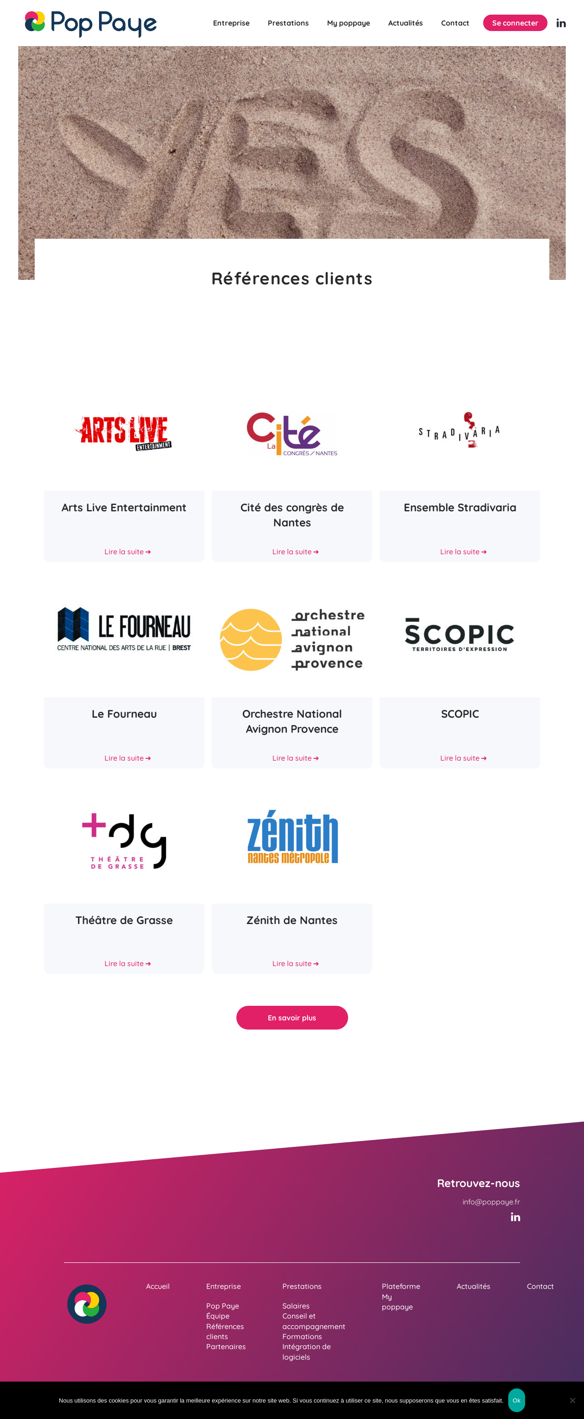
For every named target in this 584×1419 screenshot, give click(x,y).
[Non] (572, 1400)
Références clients (225, 1331)
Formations (302, 1336)
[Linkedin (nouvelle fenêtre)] (561, 22)
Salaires (296, 1305)
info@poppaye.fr (491, 1201)
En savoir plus (292, 1017)
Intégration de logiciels (306, 1351)
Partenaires (226, 1346)
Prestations (288, 22)
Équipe (217, 1315)
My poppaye (348, 22)
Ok (517, 1400)
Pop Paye (222, 1305)
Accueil (158, 1286)
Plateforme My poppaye (401, 1296)
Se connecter (515, 22)
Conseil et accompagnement (313, 1320)
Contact (455, 22)
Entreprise (231, 22)
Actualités (405, 22)
